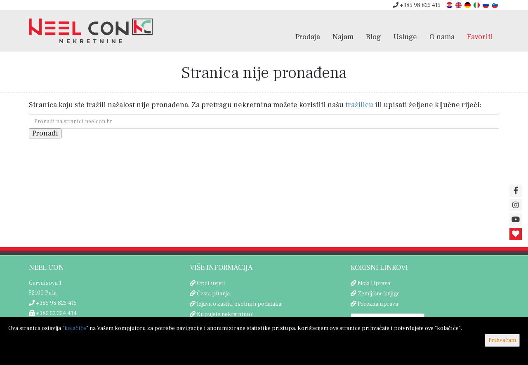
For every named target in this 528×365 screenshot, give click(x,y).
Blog (373, 36)
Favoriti (480, 36)
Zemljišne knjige (379, 293)
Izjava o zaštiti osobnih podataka (239, 304)
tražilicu (359, 105)
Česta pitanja (213, 293)
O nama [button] (442, 36)
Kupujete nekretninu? (225, 314)
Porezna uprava (378, 304)
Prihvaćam (502, 340)
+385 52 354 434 (53, 313)
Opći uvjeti (211, 283)
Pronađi (45, 133)
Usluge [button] (405, 36)
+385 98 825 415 (417, 5)
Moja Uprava (374, 283)
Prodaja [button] (307, 36)
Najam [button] (343, 36)
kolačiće (75, 328)
